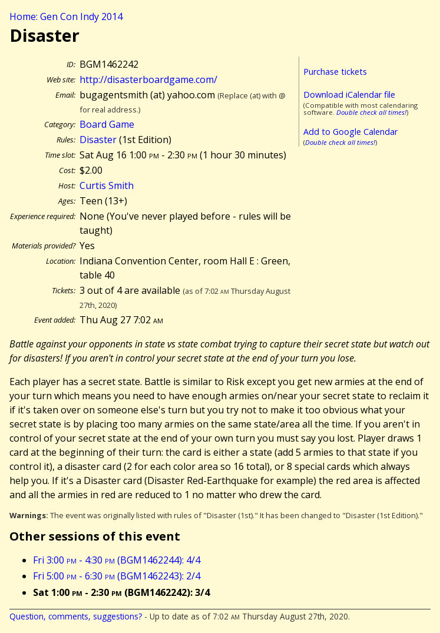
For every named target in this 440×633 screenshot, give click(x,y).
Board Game (107, 124)
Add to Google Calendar (350, 131)
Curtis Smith (107, 185)
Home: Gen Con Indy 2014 (66, 16)
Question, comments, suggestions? (75, 616)
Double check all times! (371, 112)
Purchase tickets (335, 71)
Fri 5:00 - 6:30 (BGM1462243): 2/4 (116, 575)
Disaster (98, 139)
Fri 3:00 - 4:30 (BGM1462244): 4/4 (116, 560)
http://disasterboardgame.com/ (148, 79)
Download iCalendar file (349, 94)
